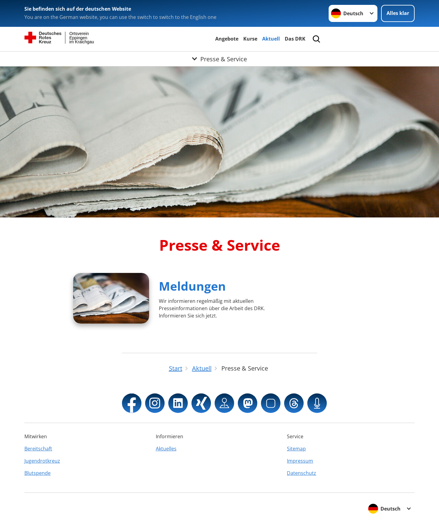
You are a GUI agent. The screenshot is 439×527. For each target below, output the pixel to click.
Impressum (300, 460)
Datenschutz (301, 473)
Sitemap (296, 448)
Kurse (250, 38)
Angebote (226, 38)
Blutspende (37, 473)
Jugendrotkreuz (42, 460)
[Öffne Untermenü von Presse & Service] (219, 59)
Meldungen (192, 286)
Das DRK (295, 38)
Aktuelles (166, 448)
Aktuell (271, 38)
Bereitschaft (38, 448)
